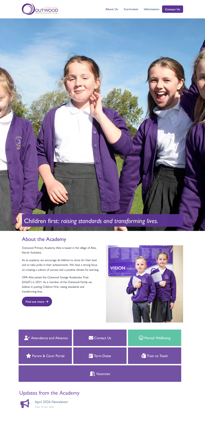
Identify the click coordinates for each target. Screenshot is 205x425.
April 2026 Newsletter (47, 401)
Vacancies (96, 373)
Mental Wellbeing (150, 337)
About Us (111, 9)
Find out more (37, 301)
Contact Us (172, 9)
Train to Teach (150, 355)
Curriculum (131, 9)
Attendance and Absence (42, 337)
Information (151, 9)
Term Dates (96, 355)
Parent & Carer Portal (41, 355)
